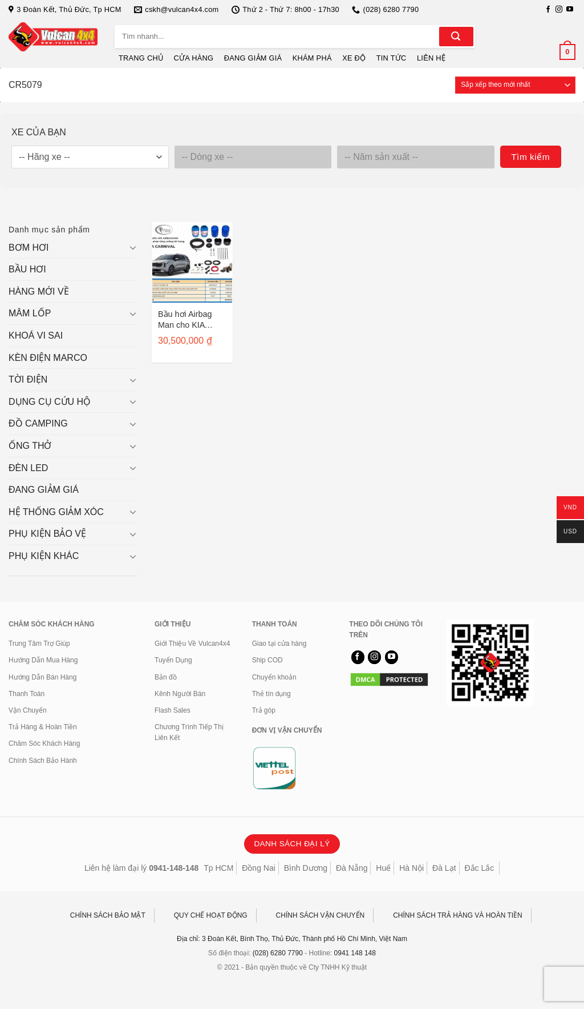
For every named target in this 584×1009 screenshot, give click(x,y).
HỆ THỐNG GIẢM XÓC (56, 512)
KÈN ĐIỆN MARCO (48, 358)
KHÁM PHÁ (312, 58)
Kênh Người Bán (180, 694)
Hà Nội (411, 868)
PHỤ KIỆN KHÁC (44, 556)
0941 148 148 (355, 953)
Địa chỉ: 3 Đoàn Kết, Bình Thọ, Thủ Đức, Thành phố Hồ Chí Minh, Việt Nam (292, 939)
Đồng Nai (258, 868)
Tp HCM (218, 868)
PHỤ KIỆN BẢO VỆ (47, 533)
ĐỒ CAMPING (38, 423)
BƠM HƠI (28, 247)
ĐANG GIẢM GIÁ (253, 58)
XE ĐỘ (354, 58)
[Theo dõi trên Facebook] (548, 10)
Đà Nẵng (351, 868)
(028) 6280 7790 (278, 953)
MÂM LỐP (30, 313)
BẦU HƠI (27, 269)
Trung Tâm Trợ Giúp (39, 644)
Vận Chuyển (28, 710)
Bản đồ (166, 677)
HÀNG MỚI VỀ (39, 291)
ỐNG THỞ (30, 446)
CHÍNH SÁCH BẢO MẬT (107, 915)
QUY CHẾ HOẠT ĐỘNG (211, 915)
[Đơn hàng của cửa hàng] (515, 85)
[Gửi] (456, 36)
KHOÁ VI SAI (36, 335)
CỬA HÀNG (194, 58)
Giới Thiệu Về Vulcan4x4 (192, 644)
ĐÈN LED (28, 468)
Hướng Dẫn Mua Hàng (43, 660)
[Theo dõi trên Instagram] (558, 10)
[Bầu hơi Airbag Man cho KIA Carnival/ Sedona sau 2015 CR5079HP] (192, 263)
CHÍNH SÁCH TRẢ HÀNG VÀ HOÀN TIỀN (457, 915)
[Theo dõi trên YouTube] (569, 10)
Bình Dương (305, 868)
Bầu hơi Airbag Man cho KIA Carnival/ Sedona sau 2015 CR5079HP (189, 319)
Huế (383, 868)
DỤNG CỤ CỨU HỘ (50, 402)
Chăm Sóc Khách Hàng (44, 743)
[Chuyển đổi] (132, 247)
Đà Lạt (444, 868)
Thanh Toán (26, 694)
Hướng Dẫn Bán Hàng (42, 677)
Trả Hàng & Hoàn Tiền (43, 727)
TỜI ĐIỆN (28, 379)
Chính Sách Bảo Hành (43, 761)
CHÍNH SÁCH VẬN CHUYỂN (320, 915)
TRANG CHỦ (141, 58)
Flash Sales (172, 710)
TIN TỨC (391, 58)
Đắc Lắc (479, 868)
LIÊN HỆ (431, 58)
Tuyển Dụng (173, 660)
